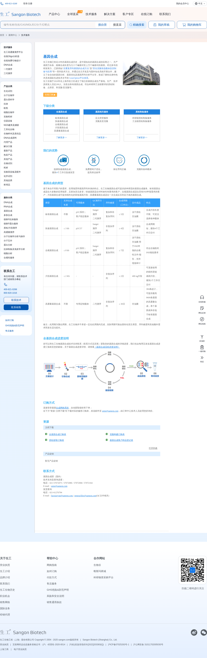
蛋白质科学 (9, 99)
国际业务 (5, 608)
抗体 (6, 104)
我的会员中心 (182, 3)
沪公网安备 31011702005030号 (148, 644)
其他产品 (8, 159)
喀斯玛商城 (100, 571)
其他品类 (8, 180)
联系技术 (16, 300)
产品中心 (54, 14)
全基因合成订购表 (57, 434)
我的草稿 (161, 25)
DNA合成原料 (10, 138)
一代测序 (8, 69)
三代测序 (8, 73)
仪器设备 (8, 121)
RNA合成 (8, 206)
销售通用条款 (54, 602)
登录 (25, 3)
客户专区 (128, 14)
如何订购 (9, 320)
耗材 (6, 167)
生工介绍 (5, 571)
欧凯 (6, 108)
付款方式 (52, 577)
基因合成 (8, 211)
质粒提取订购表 (56, 440)
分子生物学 (9, 95)
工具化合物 (9, 129)
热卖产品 (8, 155)
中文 (200, 3)
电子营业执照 (20, 649)
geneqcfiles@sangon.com (85, 495)
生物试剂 (8, 163)
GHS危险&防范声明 (14, 325)
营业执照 (5, 565)
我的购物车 (192, 25)
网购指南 (52, 565)
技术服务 (91, 14)
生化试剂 (8, 91)
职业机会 (5, 596)
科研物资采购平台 (103, 577)
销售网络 (5, 602)
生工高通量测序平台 (13, 52)
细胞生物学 (9, 112)
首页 (2, 35)
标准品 (7, 184)
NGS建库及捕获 (11, 125)
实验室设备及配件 (12, 172)
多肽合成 (8, 215)
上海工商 (4, 649)
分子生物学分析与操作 (14, 236)
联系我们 (165, 14)
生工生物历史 (7, 589)
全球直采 (73, 14)
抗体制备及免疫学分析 (14, 249)
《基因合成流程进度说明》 (107, 347)
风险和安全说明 (55, 596)
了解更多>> (61, 137)
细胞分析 (8, 253)
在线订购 (146, 14)
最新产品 (8, 150)
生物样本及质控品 (12, 133)
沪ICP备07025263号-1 (118, 644)
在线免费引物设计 (12, 60)
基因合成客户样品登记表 (121, 440)
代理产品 (8, 142)
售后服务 (9, 331)
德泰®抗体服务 (11, 219)
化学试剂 (8, 176)
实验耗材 (8, 116)
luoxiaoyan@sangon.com (62, 495)
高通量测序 (9, 232)
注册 (30, 3)
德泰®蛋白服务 (11, 223)
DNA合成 (8, 65)
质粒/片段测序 (10, 228)
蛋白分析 (8, 245)
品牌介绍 (5, 577)
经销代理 (5, 614)
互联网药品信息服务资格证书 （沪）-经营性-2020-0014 (39, 644)
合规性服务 (9, 257)
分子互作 (8, 240)
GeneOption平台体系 (78, 78)
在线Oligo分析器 (11, 56)
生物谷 (97, 565)
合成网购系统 (62, 408)
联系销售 (16, 307)
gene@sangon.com (110, 411)
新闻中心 (13, 35)
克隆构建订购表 (117, 434)
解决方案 (109, 14)
